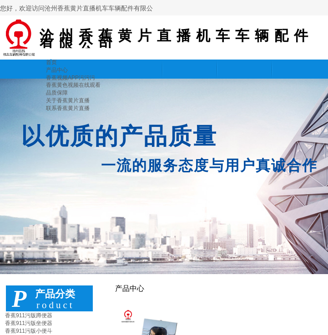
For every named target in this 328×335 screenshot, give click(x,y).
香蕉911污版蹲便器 (28, 315)
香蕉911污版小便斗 (28, 331)
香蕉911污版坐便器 (28, 323)
